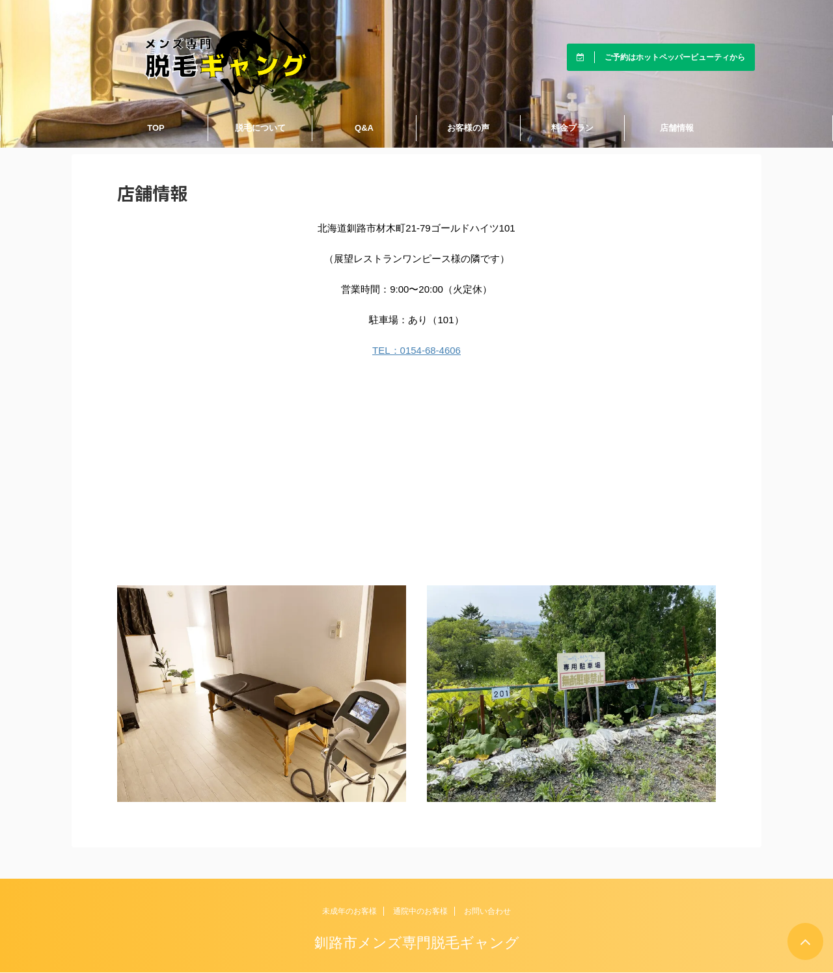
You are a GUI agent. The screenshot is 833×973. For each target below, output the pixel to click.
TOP (156, 128)
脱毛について (260, 128)
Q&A (364, 128)
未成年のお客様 (349, 911)
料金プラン (572, 128)
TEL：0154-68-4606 (416, 350)
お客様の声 (468, 128)
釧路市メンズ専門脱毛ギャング (416, 943)
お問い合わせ (487, 911)
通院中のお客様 (420, 911)
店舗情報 (677, 128)
